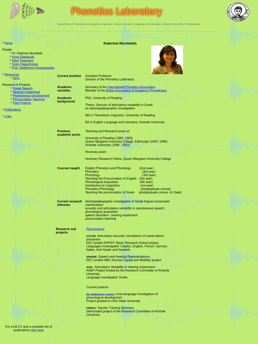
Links (8, 116)
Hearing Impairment (26, 92)
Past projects (95, 229)
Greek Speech (22, 88)
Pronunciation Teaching (29, 99)
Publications (12, 109)
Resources (11, 74)
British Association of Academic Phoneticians (136, 90)
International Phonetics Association (131, 87)
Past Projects (22, 103)
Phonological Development (31, 95)
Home (8, 43)
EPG (16, 78)
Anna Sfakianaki (23, 57)
